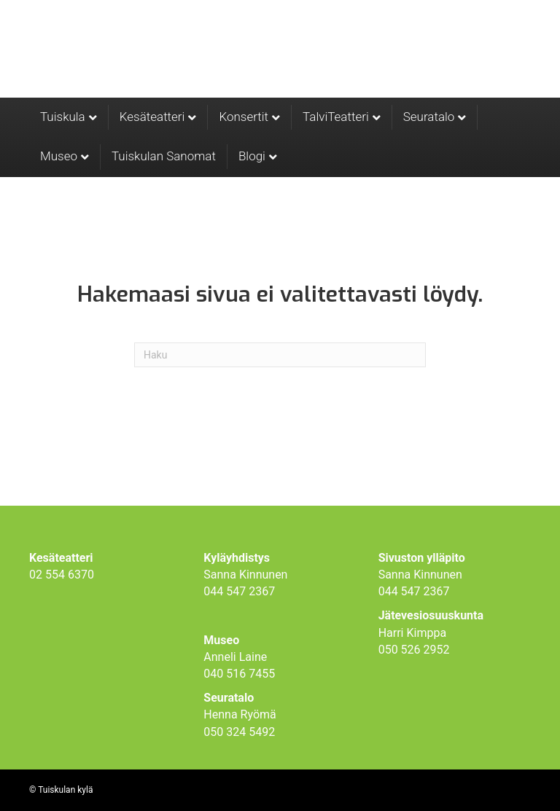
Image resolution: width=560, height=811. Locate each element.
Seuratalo (429, 116)
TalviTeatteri (336, 116)
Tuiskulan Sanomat (164, 156)
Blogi (251, 156)
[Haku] (280, 354)
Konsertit (243, 116)
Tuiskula (62, 116)
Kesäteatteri (152, 116)
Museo (58, 156)
